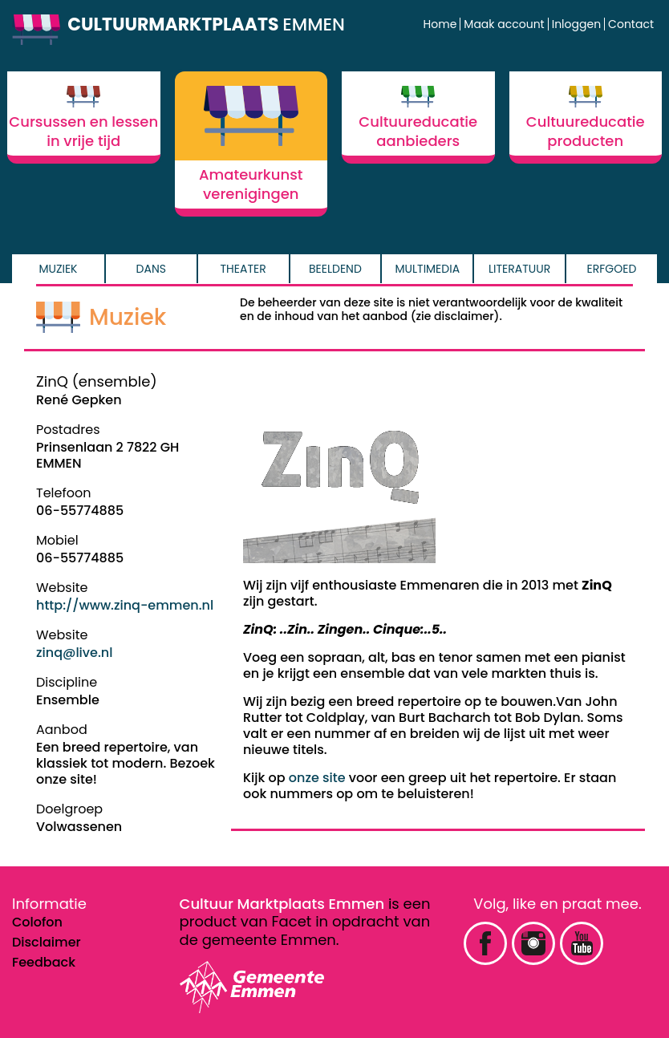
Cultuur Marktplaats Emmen (282, 904)
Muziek (58, 269)
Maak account (504, 24)
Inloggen (576, 24)
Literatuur (519, 269)
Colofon (37, 922)
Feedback (43, 962)
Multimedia (427, 269)
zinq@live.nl (74, 652)
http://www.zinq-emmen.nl (124, 605)
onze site (317, 777)
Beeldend (335, 269)
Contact (631, 24)
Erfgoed (612, 269)
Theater (243, 269)
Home (440, 24)
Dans (151, 269)
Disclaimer (46, 942)
